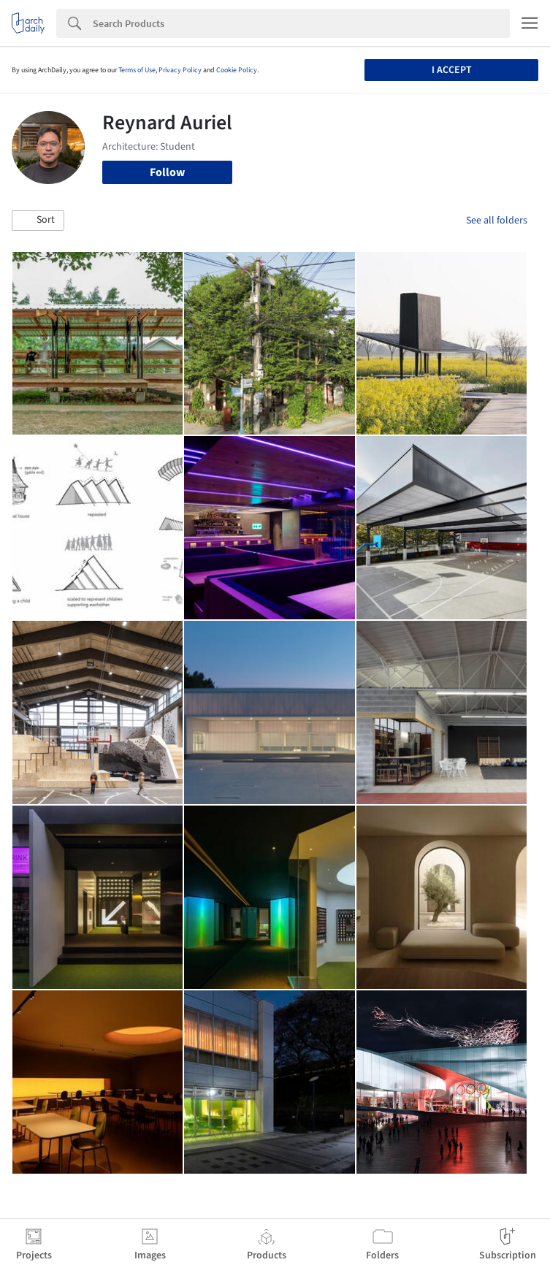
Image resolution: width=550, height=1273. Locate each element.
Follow (167, 172)
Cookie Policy (236, 70)
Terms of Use (137, 70)
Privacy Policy (180, 70)
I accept (452, 70)
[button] (38, 220)
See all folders (496, 220)
